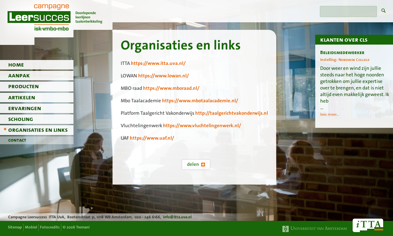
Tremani (83, 227)
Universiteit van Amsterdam (315, 229)
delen (196, 164)
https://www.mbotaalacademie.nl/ (200, 100)
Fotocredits (50, 227)
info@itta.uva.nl (177, 217)
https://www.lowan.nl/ (163, 75)
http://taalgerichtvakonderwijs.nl (231, 113)
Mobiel (31, 227)
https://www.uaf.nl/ (152, 138)
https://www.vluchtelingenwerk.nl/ (202, 125)
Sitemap (15, 227)
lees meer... (329, 114)
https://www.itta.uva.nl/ (158, 63)
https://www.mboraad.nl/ (171, 88)
